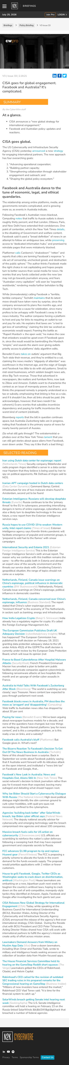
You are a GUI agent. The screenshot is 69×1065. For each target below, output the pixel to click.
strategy (58, 151)
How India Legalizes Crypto (18, 618)
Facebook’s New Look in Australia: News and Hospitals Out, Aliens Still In (28, 776)
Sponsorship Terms (29, 1057)
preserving (58, 240)
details (60, 229)
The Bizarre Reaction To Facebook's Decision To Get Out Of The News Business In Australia (32, 750)
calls (17, 252)
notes (19, 218)
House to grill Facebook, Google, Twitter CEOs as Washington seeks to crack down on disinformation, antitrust (32, 877)
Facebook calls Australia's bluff (20, 739)
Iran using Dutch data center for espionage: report (31, 460)
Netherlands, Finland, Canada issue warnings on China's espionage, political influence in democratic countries (32, 583)
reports (20, 417)
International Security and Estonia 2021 (25, 547)
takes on (26, 354)
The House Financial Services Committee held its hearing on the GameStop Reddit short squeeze (31, 962)
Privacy (6, 1057)
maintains (39, 298)
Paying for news (12, 717)
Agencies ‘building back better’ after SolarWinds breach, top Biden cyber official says (31, 814)
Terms (15, 1057)
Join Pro (50, 15)
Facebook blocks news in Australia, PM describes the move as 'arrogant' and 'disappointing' (33, 703)
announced (38, 151)
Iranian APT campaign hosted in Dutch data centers (32, 483)
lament (48, 437)
